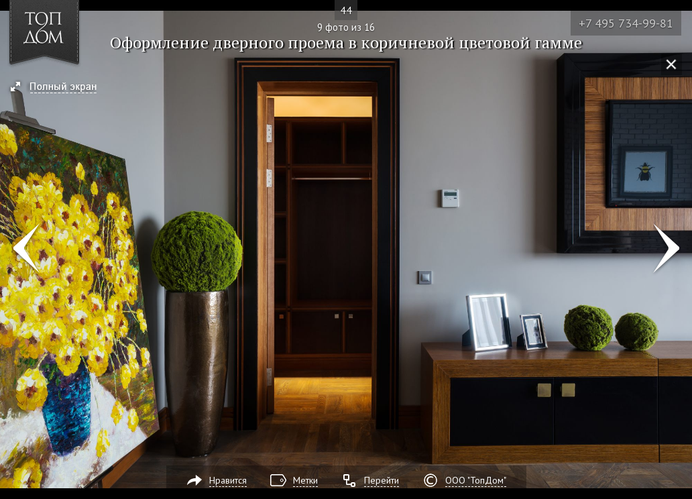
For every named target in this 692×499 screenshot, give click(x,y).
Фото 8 (26, 249)
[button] (59, 88)
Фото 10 (666, 249)
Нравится (228, 480)
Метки (305, 480)
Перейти (381, 480)
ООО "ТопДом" (475, 480)
